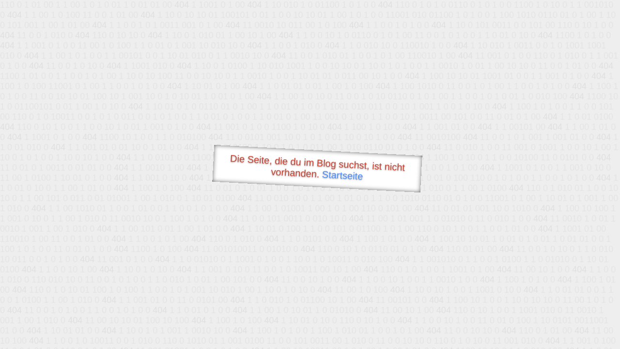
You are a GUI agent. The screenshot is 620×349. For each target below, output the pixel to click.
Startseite (342, 175)
